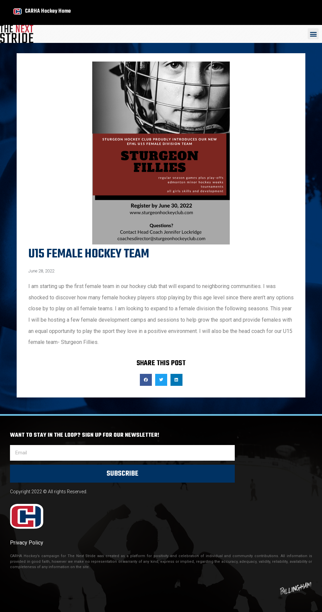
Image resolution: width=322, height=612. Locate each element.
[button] (313, 33)
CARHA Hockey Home (48, 11)
